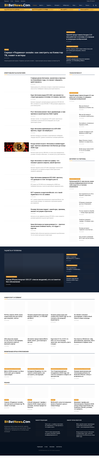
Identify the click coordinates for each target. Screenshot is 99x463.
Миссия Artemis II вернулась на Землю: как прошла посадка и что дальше (86, 105)
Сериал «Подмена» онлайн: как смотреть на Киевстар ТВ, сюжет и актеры (33, 54)
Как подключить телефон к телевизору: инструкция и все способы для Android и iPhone (73, 276)
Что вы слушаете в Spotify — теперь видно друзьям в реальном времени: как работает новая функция (87, 210)
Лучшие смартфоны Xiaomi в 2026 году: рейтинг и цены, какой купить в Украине (73, 286)
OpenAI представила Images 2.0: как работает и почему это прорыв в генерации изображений (78, 36)
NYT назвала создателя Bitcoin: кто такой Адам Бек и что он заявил (47, 203)
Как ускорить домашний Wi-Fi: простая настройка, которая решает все (86, 236)
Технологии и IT (71, 32)
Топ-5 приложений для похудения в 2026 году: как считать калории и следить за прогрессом (61, 381)
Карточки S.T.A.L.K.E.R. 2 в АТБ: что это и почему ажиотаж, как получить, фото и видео (61, 349)
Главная (35, 5)
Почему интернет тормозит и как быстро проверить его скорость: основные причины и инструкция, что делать (86, 227)
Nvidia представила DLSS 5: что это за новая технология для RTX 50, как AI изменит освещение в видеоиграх (86, 148)
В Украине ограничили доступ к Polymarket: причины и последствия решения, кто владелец (86, 202)
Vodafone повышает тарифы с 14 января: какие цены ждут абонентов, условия (86, 219)
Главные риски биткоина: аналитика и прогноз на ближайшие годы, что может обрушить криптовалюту (46, 79)
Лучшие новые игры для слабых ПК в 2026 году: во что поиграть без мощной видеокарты (61, 324)
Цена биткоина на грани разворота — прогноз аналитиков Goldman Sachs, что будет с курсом (48, 239)
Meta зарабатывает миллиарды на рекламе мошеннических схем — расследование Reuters (85, 433)
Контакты (23, 1)
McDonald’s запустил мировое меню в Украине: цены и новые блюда (61, 411)
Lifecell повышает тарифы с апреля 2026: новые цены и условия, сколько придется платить (37, 412)
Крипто (41, 5)
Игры (74, 5)
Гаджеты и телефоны (11, 283)
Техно (80, 5)
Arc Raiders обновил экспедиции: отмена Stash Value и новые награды (83, 323)
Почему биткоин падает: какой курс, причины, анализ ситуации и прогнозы (45, 220)
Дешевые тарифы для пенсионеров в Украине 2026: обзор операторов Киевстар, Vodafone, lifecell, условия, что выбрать (84, 413)
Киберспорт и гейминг (72, 45)
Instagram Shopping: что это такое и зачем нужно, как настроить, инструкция (37, 380)
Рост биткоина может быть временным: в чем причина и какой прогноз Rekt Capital (47, 115)
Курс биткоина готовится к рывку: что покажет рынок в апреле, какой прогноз (46, 168)
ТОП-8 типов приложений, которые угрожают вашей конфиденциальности (52, 441)
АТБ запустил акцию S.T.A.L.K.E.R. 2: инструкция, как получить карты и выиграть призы (13, 349)
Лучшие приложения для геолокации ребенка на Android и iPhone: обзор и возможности (82, 381)
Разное (87, 5)
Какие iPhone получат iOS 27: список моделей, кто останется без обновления (31, 288)
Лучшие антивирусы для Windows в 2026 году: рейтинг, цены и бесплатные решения (86, 131)
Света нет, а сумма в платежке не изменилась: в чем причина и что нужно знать (54, 433)
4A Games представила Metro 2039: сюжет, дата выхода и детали (38, 348)
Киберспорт (66, 5)
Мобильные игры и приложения (12, 376)
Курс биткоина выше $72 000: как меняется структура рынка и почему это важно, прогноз (48, 97)
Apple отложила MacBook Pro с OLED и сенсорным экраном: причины (72, 265)
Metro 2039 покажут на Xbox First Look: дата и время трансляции (14, 380)
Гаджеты (49, 5)
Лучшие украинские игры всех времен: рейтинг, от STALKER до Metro (78, 58)
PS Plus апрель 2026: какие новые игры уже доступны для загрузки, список (79, 48)
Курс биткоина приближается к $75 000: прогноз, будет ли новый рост (46, 132)
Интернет (57, 5)
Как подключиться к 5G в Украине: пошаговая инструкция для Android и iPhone (86, 193)
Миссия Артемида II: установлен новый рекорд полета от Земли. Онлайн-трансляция (86, 114)
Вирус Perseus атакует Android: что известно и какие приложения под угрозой (86, 140)
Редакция (6, 1)
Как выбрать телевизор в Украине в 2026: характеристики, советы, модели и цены (86, 122)
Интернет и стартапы (75, 177)
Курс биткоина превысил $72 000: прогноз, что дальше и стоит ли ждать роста (47, 185)
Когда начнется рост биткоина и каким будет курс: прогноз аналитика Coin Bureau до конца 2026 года (48, 151)
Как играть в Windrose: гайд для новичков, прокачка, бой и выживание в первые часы (84, 348)
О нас (12, 1)
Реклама (17, 1)
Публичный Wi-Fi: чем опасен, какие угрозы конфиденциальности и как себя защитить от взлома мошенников (81, 182)
